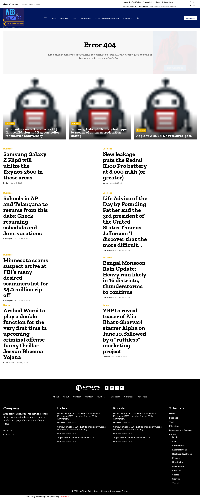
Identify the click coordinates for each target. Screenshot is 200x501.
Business (10, 123)
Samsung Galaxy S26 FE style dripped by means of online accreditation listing (81, 428)
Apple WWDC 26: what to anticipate (75, 437)
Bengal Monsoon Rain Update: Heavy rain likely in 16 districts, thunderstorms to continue (124, 277)
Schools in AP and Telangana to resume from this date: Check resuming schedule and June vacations (25, 216)
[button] (138, 18)
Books (6, 305)
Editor (6, 183)
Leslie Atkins (8, 362)
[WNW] (88, 388)
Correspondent (10, 239)
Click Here (64, 496)
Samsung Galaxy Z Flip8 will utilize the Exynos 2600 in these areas (25, 166)
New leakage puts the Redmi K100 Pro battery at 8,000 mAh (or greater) (125, 166)
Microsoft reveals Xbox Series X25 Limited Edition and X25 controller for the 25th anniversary (78, 416)
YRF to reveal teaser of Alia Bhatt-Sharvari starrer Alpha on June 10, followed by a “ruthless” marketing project (124, 331)
